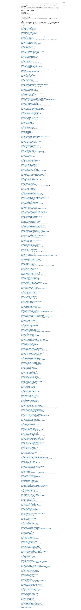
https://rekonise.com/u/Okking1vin (28, 576)
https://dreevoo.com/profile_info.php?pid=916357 (31, 240)
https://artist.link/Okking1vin (26, 533)
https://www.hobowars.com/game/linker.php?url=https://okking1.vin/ (35, 485)
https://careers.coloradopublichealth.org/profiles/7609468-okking (34, 212)
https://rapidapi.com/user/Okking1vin (28, 154)
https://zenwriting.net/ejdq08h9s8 (28, 386)
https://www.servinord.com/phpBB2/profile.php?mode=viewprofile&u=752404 (36, 566)
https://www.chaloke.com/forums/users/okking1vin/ (31, 220)
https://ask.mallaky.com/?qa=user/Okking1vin (30, 308)
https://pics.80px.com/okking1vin (27, 270)
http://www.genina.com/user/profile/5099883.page (31, 565)
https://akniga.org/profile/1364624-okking (29, 588)
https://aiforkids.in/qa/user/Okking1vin (29, 388)
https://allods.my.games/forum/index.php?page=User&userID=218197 (35, 197)
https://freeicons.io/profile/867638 (28, 254)
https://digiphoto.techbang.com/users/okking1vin (31, 141)
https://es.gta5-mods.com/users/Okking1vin (30, 397)
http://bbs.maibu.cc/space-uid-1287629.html (30, 419)
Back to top (63, 3)
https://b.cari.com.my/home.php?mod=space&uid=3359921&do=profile (35, 415)
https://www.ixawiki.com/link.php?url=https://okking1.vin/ (32, 348)
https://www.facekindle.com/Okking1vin (29, 320)
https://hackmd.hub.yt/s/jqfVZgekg (28, 498)
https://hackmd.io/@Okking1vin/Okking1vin (29, 67)
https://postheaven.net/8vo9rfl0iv (27, 385)
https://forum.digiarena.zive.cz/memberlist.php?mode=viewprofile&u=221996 (36, 458)
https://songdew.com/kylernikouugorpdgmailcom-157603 (32, 586)
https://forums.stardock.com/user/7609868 (29, 569)
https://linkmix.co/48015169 (26, 321)
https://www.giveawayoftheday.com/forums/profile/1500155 (33, 454)
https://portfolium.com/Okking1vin (28, 556)
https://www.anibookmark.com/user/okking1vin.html (31, 322)
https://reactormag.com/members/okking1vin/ (30, 600)
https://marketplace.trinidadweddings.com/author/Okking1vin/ (33, 227)
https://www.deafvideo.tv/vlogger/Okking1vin (30, 248)
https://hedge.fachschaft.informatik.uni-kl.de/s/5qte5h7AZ (32, 501)
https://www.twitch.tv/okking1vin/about (29, 57)
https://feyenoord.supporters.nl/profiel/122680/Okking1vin (32, 466)
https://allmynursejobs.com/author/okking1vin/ (30, 547)
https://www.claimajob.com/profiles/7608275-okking (31, 364)
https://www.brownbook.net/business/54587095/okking (32, 536)
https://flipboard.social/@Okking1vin (28, 264)
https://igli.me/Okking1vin (26, 131)
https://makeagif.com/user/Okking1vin (29, 343)
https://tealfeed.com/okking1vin (27, 95)
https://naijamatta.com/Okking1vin (28, 319)
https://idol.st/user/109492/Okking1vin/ (29, 390)
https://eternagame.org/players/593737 (29, 189)
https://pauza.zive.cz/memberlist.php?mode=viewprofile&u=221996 (34, 457)
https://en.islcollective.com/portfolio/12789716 (30, 329)
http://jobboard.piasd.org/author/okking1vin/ (30, 222)
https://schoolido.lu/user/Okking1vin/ (28, 188)
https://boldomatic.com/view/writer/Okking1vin (30, 300)
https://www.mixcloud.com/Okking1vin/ (29, 33)
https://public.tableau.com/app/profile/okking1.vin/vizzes (32, 51)
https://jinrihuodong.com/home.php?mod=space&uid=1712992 (33, 414)
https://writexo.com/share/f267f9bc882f (29, 55)
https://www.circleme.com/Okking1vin (28, 215)
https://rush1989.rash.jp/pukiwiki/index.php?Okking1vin (32, 381)
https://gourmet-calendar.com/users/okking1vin (30, 462)
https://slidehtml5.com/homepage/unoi (29, 452)
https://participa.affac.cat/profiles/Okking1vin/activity (32, 203)
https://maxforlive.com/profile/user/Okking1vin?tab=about (32, 512)
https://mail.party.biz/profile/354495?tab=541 (30, 277)
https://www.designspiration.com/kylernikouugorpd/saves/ (32, 272)
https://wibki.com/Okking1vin (27, 305)
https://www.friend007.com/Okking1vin (29, 515)
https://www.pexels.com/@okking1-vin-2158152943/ (31, 282)
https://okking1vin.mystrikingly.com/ (28, 74)
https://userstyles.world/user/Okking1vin (29, 218)
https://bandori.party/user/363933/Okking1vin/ (30, 391)
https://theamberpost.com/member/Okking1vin (30, 590)
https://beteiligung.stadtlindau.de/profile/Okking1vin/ (31, 355)
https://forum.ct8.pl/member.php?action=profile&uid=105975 (33, 472)
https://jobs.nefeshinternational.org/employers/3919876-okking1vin (34, 551)
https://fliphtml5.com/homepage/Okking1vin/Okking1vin (32, 93)
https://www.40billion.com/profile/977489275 (30, 581)
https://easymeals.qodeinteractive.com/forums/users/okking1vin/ (34, 223)
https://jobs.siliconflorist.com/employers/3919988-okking (32, 194)
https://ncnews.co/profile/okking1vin (28, 506)
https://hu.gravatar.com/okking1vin (28, 393)
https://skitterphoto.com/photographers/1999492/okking (32, 426)
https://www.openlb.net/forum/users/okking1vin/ (31, 543)
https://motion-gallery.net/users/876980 (29, 166)
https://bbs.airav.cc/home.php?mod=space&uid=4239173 (32, 405)
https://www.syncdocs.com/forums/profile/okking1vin (32, 456)
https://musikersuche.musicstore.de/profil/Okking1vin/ (32, 451)
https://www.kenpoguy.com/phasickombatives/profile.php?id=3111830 (35, 340)
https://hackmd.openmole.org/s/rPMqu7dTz (30, 71)
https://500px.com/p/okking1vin (27, 38)
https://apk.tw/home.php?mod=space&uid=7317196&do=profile (33, 418)
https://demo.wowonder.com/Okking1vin (29, 518)
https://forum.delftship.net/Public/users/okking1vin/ (31, 545)
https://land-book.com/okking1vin (28, 369)
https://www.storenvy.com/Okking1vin (28, 461)
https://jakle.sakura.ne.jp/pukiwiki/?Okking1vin (30, 489)
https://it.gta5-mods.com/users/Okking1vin (29, 400)
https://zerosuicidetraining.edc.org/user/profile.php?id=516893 (33, 605)
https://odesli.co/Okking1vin (26, 579)
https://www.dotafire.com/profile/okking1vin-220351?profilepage (34, 288)
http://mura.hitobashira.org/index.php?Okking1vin (31, 487)
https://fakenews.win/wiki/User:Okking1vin (29, 114)
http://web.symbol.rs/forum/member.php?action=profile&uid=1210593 (35, 513)
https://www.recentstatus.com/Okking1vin (29, 583)
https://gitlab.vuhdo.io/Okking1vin (28, 446)
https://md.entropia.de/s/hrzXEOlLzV (28, 500)
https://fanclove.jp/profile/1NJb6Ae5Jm (29, 165)
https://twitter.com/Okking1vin (27, 27)
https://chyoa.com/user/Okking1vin (28, 468)
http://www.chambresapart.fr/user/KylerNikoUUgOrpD (31, 430)
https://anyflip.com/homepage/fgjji (28, 292)
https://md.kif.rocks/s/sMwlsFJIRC (28, 372)
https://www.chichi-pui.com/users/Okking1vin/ (30, 593)
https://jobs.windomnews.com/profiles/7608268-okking (32, 358)
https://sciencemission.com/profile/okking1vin (30, 325)
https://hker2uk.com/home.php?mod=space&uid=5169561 (32, 410)
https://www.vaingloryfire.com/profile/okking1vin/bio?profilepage (34, 275)
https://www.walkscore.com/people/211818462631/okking (33, 246)
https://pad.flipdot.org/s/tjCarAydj (28, 503)
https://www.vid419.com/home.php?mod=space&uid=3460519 (33, 208)
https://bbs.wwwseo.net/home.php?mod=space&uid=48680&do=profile (35, 317)
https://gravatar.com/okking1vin (27, 34)
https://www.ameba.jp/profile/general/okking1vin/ (31, 104)
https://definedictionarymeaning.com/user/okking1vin (32, 550)
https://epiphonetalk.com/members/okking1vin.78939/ (32, 86)
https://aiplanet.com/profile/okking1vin (29, 428)
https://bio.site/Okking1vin (26, 133)
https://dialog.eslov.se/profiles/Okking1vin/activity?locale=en (33, 438)
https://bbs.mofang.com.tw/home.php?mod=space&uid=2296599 (34, 406)
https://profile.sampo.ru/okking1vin (28, 180)
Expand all (63, 2)
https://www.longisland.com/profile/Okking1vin (30, 259)
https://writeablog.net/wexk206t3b (28, 387)
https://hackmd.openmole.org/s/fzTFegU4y (29, 371)
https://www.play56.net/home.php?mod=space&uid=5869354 (33, 409)
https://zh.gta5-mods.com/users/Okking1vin (30, 479)
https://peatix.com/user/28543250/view (29, 296)
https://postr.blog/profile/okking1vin (28, 508)
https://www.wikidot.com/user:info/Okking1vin (30, 467)
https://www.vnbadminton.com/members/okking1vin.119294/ (33, 107)
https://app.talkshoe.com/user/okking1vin (29, 287)
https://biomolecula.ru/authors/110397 (29, 142)
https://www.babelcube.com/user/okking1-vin (30, 289)
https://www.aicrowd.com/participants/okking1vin (31, 505)
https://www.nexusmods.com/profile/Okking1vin (30, 182)
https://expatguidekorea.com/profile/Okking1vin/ (31, 260)
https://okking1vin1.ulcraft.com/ (27, 77)
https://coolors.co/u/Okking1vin (27, 123)
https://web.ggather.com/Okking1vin (28, 425)
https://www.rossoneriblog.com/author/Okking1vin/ (31, 221)
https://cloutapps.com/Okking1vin (28, 542)
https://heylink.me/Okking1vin (27, 132)
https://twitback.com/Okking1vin (27, 517)
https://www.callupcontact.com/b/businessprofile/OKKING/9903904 (34, 84)
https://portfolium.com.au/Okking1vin (28, 557)
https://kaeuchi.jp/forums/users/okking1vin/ (30, 102)
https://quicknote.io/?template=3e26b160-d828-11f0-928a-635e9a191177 (35, 331)
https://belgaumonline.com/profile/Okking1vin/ (30, 527)
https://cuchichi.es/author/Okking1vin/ (29, 475)
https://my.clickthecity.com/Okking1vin (29, 217)
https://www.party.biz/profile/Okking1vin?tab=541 (31, 278)
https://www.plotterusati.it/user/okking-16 (29, 541)
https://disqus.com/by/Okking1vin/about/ (29, 32)
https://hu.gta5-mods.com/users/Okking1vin (30, 402)
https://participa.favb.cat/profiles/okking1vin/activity (31, 440)
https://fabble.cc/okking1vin (26, 484)
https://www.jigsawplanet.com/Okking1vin (29, 470)
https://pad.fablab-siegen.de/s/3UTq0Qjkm (29, 373)
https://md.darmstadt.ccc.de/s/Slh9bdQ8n (29, 368)
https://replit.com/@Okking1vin (27, 591)
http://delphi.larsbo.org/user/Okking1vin (29, 209)
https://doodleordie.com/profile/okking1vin (29, 161)
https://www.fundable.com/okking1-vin (29, 294)
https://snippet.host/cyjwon (26, 162)
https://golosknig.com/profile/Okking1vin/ (29, 168)
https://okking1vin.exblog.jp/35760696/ (29, 65)
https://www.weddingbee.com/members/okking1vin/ (31, 604)
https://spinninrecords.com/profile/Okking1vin (30, 91)
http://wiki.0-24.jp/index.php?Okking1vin (29, 383)
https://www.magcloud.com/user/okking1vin (30, 538)
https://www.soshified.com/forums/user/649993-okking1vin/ (33, 230)
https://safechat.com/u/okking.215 (28, 537)
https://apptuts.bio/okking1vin (27, 575)
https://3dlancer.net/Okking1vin (27, 138)
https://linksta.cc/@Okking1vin (27, 201)
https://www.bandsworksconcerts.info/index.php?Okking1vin (33, 495)
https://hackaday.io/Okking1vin (27, 241)
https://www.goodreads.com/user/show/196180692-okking (33, 36)
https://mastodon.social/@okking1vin (28, 234)
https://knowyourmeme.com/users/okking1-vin (30, 202)
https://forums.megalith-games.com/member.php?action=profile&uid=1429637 (36, 528)
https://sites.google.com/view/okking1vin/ (29, 56)
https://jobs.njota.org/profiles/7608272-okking (30, 362)
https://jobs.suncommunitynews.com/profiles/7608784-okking (33, 486)
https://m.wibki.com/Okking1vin (27, 303)
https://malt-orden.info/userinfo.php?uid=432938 (31, 603)
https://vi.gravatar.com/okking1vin (28, 392)
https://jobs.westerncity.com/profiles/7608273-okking (32, 363)
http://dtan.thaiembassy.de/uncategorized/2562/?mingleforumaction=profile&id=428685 (38, 473)
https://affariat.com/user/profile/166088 (29, 531)
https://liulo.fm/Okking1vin (26, 140)
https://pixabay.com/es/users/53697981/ (29, 42)
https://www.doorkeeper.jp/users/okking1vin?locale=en (32, 66)
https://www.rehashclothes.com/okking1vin (29, 103)
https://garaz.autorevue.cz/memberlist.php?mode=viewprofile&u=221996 (35, 459)
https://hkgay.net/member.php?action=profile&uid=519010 (32, 315)
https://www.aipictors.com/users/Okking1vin (30, 88)
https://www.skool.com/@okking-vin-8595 (29, 124)
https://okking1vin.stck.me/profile (28, 336)
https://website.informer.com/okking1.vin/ (29, 306)
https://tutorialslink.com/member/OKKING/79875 (31, 465)
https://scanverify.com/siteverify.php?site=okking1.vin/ (32, 301)
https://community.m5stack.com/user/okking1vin (31, 510)
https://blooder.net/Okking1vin (27, 122)
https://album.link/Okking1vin (27, 534)
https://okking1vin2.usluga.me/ (27, 79)
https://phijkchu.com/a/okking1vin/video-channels (31, 147)
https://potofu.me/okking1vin (27, 607)
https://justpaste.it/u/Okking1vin (27, 239)
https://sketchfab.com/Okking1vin (28, 41)
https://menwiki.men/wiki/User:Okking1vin (29, 184)
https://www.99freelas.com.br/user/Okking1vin (30, 344)
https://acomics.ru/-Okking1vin (27, 522)
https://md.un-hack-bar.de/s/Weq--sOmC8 (29, 376)
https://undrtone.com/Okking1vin (27, 453)
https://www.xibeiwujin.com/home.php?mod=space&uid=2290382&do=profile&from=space (39, 407)
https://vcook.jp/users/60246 (27, 555)
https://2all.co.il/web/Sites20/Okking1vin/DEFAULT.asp (32, 63)
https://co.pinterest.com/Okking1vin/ (28, 269)
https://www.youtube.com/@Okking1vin (29, 30)
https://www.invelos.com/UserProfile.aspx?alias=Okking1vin (33, 286)
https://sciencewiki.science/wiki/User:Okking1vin (31, 113)
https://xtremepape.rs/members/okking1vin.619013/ (31, 149)
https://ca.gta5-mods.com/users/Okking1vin (30, 404)
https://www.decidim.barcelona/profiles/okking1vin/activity (33, 437)
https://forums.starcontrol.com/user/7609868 (30, 571)
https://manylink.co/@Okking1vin (27, 85)
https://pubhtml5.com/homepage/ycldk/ (29, 293)
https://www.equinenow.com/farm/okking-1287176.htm (32, 429)
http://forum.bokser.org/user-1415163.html (29, 312)
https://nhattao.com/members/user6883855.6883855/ (32, 237)
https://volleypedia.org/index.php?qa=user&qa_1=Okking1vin (33, 211)
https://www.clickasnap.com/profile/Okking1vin (30, 171)
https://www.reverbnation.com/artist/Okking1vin (30, 50)
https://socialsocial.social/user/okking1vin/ (29, 529)
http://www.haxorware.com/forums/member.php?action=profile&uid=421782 (36, 136)
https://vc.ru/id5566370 (26, 60)
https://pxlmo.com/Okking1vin (27, 155)
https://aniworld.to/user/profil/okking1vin (29, 137)
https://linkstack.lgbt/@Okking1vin (28, 199)
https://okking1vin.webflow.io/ (27, 72)
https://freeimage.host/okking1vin (28, 326)
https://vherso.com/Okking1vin (27, 250)
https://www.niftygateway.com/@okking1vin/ (30, 81)
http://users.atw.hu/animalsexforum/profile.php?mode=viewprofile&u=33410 (36, 567)
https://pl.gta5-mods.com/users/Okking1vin (30, 481)
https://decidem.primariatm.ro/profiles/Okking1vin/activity (32, 442)
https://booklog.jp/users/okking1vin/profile (29, 595)
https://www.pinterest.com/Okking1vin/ (29, 28)
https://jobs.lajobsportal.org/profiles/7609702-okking (31, 281)
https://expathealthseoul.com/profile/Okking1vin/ (31, 261)
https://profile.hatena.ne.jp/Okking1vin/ (29, 29)
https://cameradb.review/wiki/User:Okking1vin (30, 112)
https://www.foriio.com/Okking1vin (28, 345)
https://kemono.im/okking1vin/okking (28, 496)
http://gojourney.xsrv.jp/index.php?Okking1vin (30, 494)
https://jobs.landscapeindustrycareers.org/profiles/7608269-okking (34, 359)
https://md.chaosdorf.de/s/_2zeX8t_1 (28, 374)
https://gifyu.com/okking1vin (27, 204)
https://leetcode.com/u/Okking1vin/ (28, 146)
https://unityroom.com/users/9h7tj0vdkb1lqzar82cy (31, 548)
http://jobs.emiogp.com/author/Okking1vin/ (29, 504)
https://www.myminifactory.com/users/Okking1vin (31, 291)
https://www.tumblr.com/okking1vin (28, 48)
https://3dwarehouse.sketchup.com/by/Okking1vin (31, 524)
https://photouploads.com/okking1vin (28, 206)
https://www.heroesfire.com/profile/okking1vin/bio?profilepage (33, 251)
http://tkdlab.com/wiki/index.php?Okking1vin (30, 491)
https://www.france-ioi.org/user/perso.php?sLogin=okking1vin (33, 580)
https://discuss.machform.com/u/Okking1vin (30, 192)
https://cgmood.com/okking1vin (27, 178)
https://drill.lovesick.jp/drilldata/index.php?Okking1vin (32, 492)
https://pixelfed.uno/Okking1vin (27, 532)
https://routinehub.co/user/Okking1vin (28, 94)
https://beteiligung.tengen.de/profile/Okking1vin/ (31, 354)
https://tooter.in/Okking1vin (26, 176)
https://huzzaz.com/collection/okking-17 (29, 298)
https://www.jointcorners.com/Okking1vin (29, 121)
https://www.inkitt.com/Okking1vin (28, 594)
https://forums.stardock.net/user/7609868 (29, 572)
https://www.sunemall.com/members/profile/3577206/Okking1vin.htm (35, 341)
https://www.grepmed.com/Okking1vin (28, 553)
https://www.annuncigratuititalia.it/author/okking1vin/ (32, 226)
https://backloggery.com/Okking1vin (28, 183)
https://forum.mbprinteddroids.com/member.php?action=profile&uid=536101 (36, 83)
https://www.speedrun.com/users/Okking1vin (30, 145)
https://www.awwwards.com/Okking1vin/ (29, 53)
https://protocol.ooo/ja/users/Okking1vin (29, 520)
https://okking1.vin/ (29, 14)
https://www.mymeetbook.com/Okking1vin (29, 119)
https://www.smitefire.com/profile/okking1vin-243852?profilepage (34, 283)
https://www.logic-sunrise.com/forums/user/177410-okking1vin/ (34, 232)
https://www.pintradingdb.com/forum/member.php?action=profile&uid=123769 (36, 311)
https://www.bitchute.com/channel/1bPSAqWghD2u (31, 476)
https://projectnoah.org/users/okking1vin (29, 249)
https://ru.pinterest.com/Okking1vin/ (28, 482)
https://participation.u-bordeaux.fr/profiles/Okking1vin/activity (33, 173)
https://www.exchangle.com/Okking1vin (29, 207)
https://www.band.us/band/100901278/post (30, 52)
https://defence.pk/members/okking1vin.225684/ (31, 244)
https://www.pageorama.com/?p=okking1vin (30, 330)
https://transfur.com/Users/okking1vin (28, 159)
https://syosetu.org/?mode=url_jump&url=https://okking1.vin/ (33, 349)
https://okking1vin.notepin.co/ (27, 61)
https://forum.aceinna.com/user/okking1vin (29, 242)
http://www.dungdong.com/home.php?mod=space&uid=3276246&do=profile (36, 96)
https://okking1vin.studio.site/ (27, 80)
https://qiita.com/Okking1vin (26, 143)
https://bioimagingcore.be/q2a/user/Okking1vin (30, 160)
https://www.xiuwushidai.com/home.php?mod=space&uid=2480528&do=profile (36, 316)
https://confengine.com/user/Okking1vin (29, 477)
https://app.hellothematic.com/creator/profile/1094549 (32, 129)
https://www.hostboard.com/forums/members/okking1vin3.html (34, 561)
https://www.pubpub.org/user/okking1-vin (29, 602)
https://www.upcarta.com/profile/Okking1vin (30, 335)
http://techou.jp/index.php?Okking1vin (28, 382)
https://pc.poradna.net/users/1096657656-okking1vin (31, 444)
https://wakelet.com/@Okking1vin (28, 156)
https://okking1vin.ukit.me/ (26, 76)
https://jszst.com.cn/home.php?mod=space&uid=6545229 (32, 411)
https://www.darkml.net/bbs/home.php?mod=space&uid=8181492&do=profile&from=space (39, 99)
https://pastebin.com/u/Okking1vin (28, 46)
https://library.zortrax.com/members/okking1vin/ (31, 338)
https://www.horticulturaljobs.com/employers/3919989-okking (33, 195)
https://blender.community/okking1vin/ (29, 253)
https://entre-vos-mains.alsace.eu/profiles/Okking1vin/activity (33, 175)
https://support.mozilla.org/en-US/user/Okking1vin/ (31, 552)
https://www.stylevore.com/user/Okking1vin (30, 267)
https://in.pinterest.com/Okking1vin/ (28, 150)
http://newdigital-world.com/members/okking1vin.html (32, 564)
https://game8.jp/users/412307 (27, 539)
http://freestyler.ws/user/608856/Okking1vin (30, 258)
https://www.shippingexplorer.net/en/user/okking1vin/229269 (33, 152)
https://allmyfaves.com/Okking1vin (28, 302)
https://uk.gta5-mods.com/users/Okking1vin (30, 401)
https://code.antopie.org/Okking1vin (28, 297)
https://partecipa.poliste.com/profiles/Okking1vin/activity (32, 439)
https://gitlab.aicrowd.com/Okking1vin (28, 284)
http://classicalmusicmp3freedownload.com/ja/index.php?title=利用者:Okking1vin (37, 185)
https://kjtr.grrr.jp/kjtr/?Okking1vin (28, 490)
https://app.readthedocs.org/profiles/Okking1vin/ (31, 43)
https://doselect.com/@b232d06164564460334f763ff (31, 443)
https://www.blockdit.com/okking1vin (28, 334)
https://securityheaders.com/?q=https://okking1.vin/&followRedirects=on (35, 350)
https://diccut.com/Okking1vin (27, 514)
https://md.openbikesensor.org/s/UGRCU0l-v (30, 377)
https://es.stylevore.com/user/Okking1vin (29, 268)
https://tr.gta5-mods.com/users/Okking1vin (29, 480)
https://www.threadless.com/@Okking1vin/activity (31, 597)
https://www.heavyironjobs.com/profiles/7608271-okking (32, 360)
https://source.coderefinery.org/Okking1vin (29, 447)
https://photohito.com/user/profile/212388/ (30, 245)
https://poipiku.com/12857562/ (27, 560)
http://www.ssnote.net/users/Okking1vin (29, 347)
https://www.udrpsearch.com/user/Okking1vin (30, 432)
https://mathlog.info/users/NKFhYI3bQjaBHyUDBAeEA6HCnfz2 (33, 235)
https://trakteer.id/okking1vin (27, 126)
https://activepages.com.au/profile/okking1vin (30, 434)
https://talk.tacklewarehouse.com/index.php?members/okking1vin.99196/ (35, 105)
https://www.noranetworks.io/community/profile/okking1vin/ (33, 225)
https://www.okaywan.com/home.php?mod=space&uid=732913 (33, 98)
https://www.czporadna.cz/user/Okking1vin (29, 310)
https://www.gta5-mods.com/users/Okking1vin (30, 44)
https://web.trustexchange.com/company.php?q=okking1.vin (33, 339)
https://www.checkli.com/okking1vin (28, 421)
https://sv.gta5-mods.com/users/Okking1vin (30, 399)
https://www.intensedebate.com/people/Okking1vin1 (31, 216)
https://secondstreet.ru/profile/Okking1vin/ (29, 169)
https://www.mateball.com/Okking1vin (28, 89)
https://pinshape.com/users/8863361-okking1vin (31, 449)
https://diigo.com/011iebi (26, 519)
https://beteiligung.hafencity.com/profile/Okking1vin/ (31, 353)
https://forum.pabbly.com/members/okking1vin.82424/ (32, 108)
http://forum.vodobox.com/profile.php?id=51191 (30, 273)
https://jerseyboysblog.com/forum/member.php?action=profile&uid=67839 (36, 314)
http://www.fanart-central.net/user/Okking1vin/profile (31, 193)
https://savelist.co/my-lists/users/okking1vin (30, 424)
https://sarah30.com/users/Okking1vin (29, 448)
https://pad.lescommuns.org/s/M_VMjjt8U (29, 380)
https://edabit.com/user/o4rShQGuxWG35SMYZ (30, 357)
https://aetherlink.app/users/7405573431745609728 (31, 589)
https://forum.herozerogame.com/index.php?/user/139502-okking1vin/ (35, 231)
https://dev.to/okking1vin (26, 327)
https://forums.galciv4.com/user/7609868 (29, 574)
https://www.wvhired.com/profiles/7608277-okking (31, 366)
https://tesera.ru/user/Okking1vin (27, 598)
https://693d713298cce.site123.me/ (28, 75)
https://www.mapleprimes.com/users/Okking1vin (31, 179)
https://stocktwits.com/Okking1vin (28, 423)
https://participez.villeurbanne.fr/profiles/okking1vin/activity (33, 435)
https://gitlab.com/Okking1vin (27, 37)
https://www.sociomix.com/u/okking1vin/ (29, 90)
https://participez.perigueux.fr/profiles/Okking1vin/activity (32, 174)
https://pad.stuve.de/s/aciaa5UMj (28, 499)
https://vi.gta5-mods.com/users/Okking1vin (29, 396)
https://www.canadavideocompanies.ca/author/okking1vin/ (33, 420)
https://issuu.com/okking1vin (27, 47)
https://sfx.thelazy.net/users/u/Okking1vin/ (29, 433)
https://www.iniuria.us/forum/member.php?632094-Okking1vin (33, 170)
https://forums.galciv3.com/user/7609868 (29, 570)
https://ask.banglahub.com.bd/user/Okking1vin (30, 279)
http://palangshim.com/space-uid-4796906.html (30, 416)
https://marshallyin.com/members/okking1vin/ (30, 117)
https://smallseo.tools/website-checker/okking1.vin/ (31, 307)
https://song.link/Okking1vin (26, 578)
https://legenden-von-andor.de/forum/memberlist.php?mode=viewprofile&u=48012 (37, 265)
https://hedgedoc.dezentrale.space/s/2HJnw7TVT (31, 378)
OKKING (22, 3)
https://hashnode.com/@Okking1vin (28, 236)
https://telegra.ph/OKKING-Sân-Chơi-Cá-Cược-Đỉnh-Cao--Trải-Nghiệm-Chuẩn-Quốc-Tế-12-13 (39, 39)
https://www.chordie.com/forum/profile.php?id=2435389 (32, 151)
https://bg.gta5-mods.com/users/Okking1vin (30, 395)
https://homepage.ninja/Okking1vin (28, 213)
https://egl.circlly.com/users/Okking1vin (29, 333)
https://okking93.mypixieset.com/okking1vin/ (30, 62)
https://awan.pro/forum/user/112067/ (28, 228)
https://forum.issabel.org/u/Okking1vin (29, 190)
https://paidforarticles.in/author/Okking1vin (29, 128)
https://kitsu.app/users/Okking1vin (28, 263)
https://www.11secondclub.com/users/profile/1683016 (32, 585)
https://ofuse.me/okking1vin (26, 463)
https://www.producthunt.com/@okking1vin (29, 58)
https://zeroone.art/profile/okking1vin (28, 525)
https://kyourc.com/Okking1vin (27, 118)
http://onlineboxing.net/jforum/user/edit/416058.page (32, 274)
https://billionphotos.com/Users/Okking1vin (30, 164)
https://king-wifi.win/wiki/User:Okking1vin (29, 116)
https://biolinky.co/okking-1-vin (27, 135)
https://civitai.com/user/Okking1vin (28, 127)
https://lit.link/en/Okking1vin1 (27, 599)
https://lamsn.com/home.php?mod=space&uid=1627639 (32, 413)
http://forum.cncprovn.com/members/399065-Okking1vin (32, 562)
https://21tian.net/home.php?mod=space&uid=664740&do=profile (34, 100)
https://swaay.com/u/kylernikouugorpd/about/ (30, 546)
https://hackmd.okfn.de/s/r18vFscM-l (28, 367)
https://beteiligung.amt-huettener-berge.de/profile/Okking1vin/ (33, 352)
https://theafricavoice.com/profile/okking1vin (30, 324)
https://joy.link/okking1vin (26, 157)
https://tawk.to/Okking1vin (26, 471)
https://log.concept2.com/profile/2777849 (29, 523)
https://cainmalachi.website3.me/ (28, 558)
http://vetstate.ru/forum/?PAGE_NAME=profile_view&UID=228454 (34, 198)
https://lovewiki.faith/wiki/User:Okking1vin (29, 187)
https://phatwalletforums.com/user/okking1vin (30, 509)
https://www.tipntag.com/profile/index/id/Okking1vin (31, 584)
